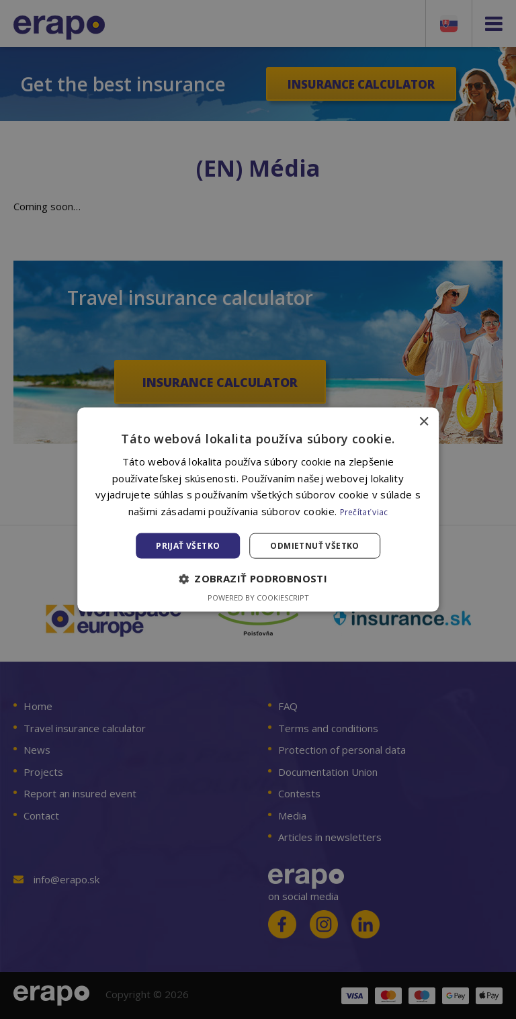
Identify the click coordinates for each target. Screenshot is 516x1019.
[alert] (258, 509)
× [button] (424, 421)
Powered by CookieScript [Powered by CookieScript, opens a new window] (258, 597)
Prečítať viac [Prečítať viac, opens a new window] (364, 512)
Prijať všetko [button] (188, 545)
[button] (258, 579)
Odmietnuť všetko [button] (314, 545)
